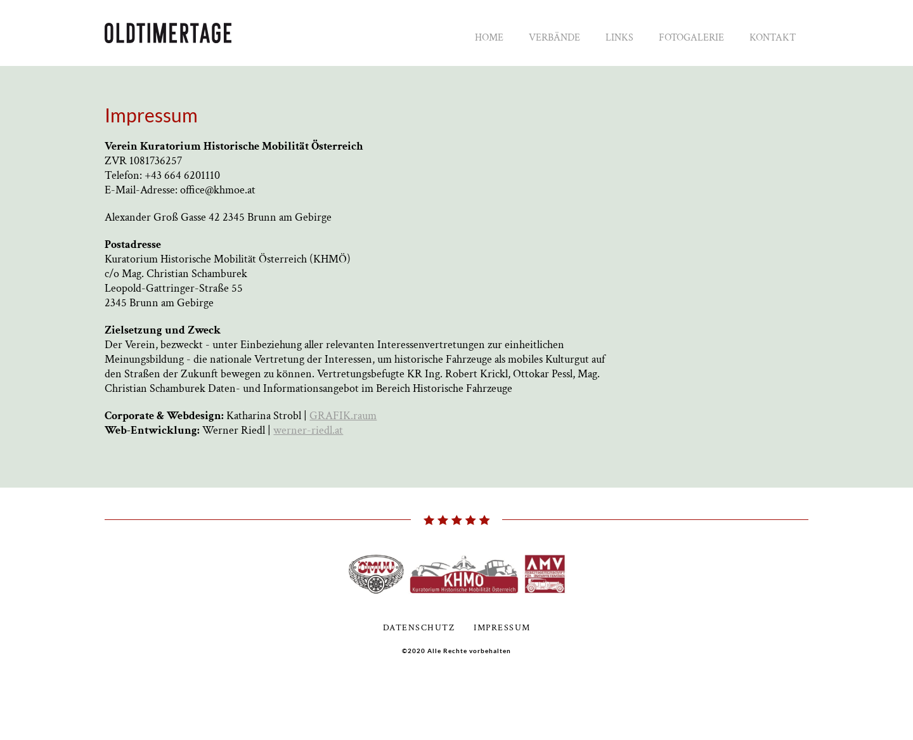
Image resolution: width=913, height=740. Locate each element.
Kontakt (772, 37)
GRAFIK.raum (343, 415)
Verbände (554, 37)
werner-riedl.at (308, 430)
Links (619, 37)
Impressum (502, 627)
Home (489, 37)
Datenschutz (419, 627)
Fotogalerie (691, 37)
